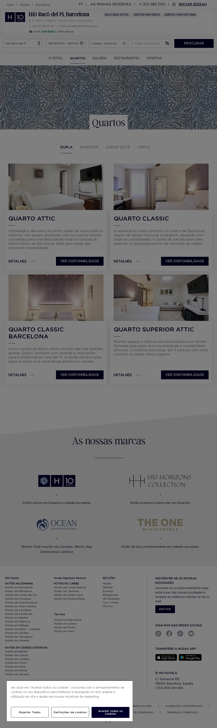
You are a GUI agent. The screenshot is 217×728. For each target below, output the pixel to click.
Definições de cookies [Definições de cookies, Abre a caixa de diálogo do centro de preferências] (70, 712)
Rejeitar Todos (30, 712)
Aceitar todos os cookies (110, 712)
